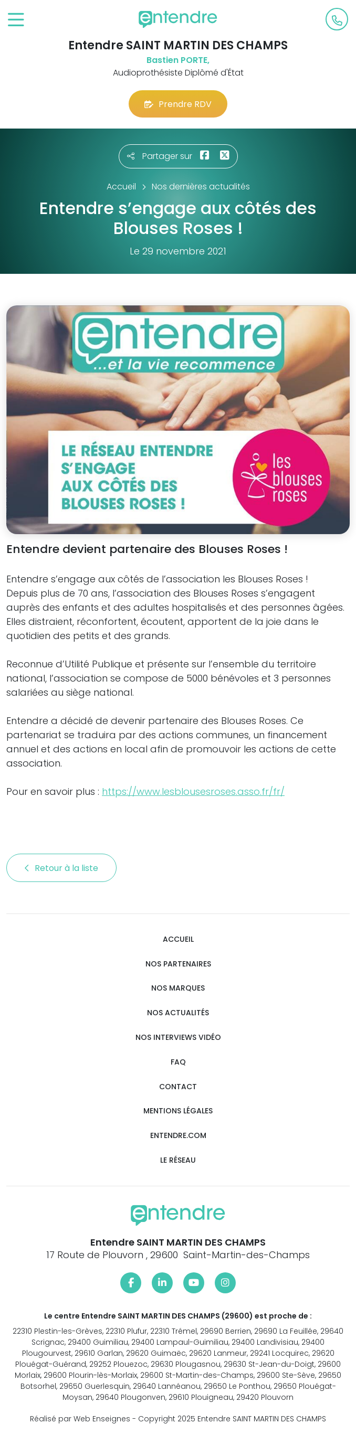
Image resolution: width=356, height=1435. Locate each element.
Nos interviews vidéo (178, 1037)
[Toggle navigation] (16, 20)
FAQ (178, 1062)
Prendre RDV (178, 104)
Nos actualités (178, 1012)
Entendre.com (178, 1135)
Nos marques (178, 988)
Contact (178, 1086)
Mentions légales (178, 1111)
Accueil (178, 939)
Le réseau (178, 1160)
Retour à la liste (61, 868)
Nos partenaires (178, 964)
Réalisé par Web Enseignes (80, 1418)
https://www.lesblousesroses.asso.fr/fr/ (193, 791)
